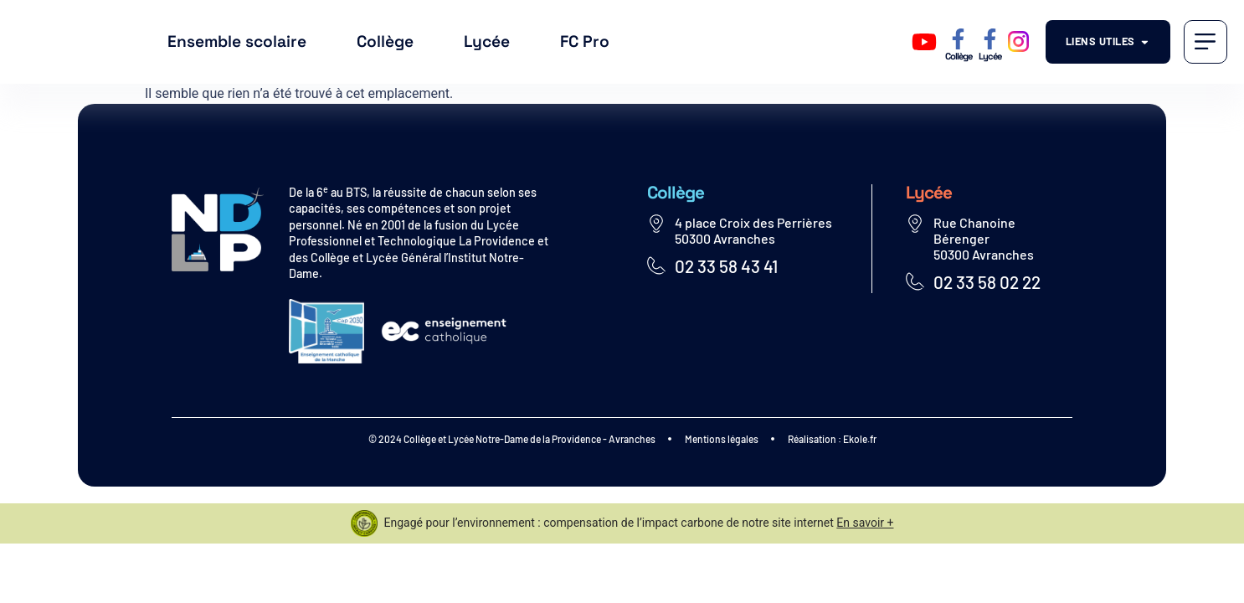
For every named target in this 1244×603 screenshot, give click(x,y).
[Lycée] (989, 38)
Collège (385, 41)
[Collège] (958, 38)
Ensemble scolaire (236, 41)
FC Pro (584, 41)
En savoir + (864, 522)
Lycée (487, 41)
